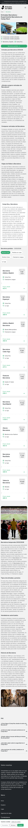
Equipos (3, 805)
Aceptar (20, 825)
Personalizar (5, 825)
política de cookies (15, 821)
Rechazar (13, 825)
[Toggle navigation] (25, 7)
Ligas (2, 809)
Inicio (2, 800)
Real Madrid (16, 557)
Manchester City (18, 563)
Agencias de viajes (6, 813)
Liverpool (3, 565)
